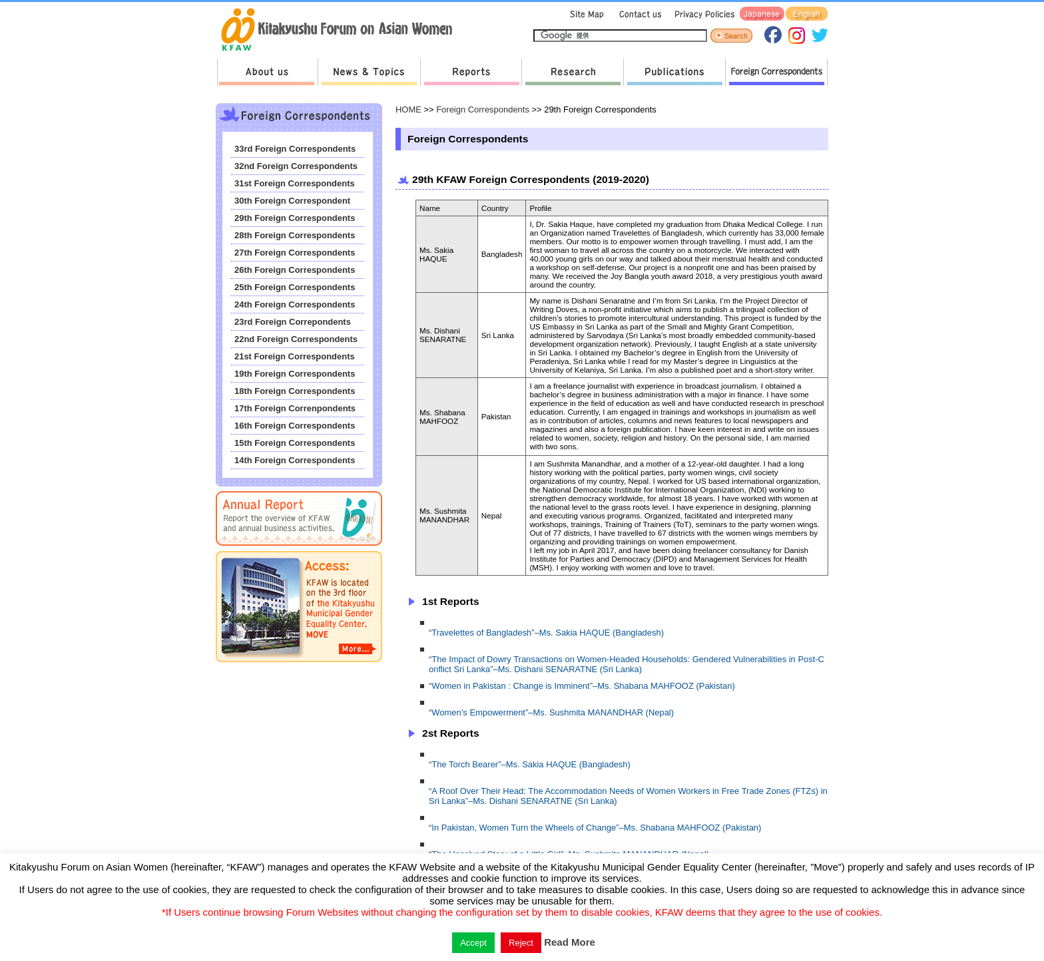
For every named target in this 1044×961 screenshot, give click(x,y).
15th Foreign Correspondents (294, 443)
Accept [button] (473, 943)
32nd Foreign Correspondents (296, 166)
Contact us (637, 14)
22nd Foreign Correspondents (296, 339)
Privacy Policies (702, 14)
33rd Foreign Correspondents (295, 149)
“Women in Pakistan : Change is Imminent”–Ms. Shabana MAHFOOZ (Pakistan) (582, 686)
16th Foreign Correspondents (294, 426)
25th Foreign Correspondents (294, 287)
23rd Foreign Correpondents (292, 322)
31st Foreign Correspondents (294, 183)
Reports (470, 72)
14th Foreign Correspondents (294, 460)
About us (267, 72)
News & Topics (369, 72)
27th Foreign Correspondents (294, 253)
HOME (408, 109)
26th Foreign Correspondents (294, 270)
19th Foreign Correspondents (294, 374)
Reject (521, 943)
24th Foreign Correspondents (294, 304)
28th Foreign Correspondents (294, 235)
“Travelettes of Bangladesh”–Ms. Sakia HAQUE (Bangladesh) (546, 633)
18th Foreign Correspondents (294, 391)
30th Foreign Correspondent (292, 201)
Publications (674, 72)
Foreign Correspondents (776, 72)
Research (572, 72)
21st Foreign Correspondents (294, 356)
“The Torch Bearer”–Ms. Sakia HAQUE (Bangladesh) (530, 764)
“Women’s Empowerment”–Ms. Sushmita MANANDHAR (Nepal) (551, 712)
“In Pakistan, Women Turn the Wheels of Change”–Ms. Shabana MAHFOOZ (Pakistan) (595, 828)
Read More (569, 942)
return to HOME (341, 30)
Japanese (762, 14)
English (806, 14)
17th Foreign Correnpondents (295, 408)
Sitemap (585, 14)
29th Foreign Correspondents (294, 218)
